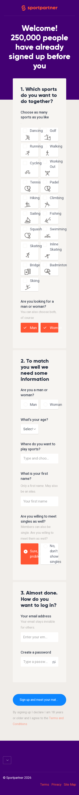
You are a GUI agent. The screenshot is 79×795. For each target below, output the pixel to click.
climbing (57, 198)
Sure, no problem (36, 554)
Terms (44, 784)
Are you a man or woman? (34, 393)
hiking (35, 198)
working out (56, 164)
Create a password (36, 652)
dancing (36, 130)
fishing (55, 213)
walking (56, 146)
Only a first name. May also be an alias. (39, 489)
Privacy (56, 784)
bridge (35, 265)
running (36, 146)
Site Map (70, 784)
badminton (58, 265)
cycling (36, 163)
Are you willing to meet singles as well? (38, 519)
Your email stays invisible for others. (38, 624)
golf (53, 130)
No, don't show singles (55, 553)
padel (54, 182)
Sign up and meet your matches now (43, 700)
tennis (35, 182)
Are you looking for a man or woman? (37, 304)
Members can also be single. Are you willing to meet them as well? (37, 533)
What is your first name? (34, 476)
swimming (58, 229)
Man (33, 328)
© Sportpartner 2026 (17, 778)
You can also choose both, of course (38, 315)
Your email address (36, 616)
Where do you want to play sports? (38, 447)
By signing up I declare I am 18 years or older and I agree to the (38, 718)
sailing (35, 213)
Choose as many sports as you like (35, 115)
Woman (56, 328)
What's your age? (34, 419)
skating (36, 246)
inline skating (56, 247)
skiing (34, 280)
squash (36, 229)
